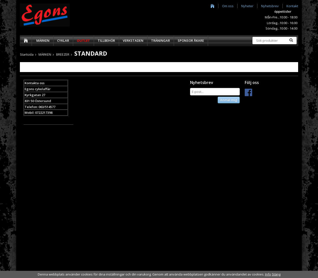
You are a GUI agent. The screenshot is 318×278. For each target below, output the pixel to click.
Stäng (276, 274)
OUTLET (83, 40)
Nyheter (247, 6)
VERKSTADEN (133, 40)
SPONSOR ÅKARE (191, 40)
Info (268, 274)
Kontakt (292, 6)
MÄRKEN (42, 40)
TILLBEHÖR (106, 40)
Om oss (228, 6)
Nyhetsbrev (270, 6)
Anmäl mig (228, 100)
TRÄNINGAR (160, 40)
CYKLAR (63, 40)
